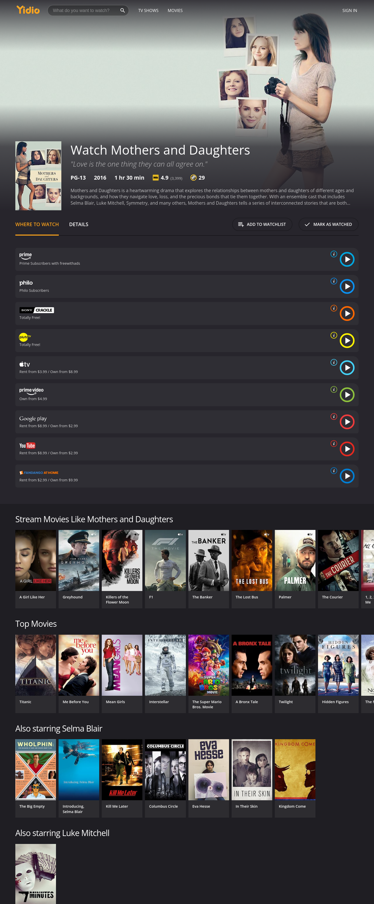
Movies (175, 10)
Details (78, 224)
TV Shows (148, 10)
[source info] (332, 254)
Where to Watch (37, 224)
